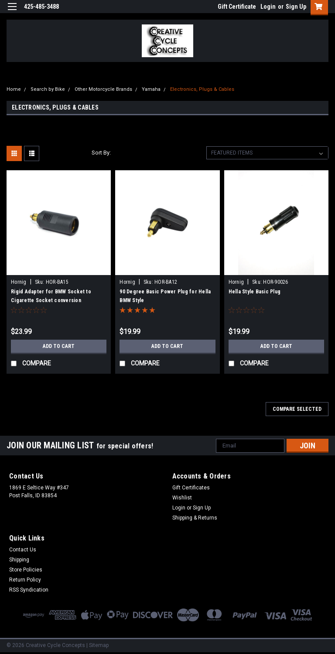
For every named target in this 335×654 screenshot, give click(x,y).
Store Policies (25, 570)
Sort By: (101, 152)
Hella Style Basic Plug (255, 292)
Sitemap (99, 645)
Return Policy (25, 580)
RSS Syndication (28, 590)
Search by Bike (48, 89)
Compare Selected (297, 409)
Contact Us (22, 550)
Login (268, 6)
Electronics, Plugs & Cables (202, 89)
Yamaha (151, 89)
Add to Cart (58, 346)
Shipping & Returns (194, 518)
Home (14, 89)
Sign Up (296, 6)
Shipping (19, 560)
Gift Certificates (191, 488)
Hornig (19, 282)
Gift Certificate (237, 6)
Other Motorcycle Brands (103, 89)
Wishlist (182, 498)
